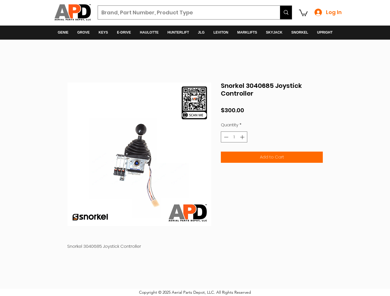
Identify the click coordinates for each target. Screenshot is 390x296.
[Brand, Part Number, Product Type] (184, 13)
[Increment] (243, 137)
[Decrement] (225, 137)
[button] (303, 12)
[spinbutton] (234, 137)
